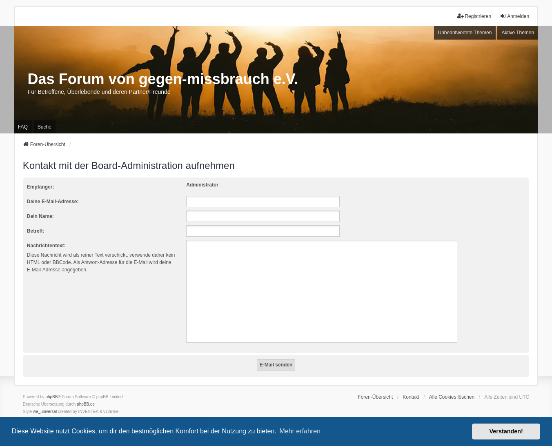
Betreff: (36, 231)
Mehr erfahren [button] (300, 431)
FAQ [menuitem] (23, 127)
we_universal (45, 411)
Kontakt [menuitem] (411, 397)
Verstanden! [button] (506, 431)
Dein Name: (40, 216)
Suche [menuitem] (44, 127)
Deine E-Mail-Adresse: (53, 201)
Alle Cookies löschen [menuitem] (451, 397)
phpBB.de (86, 404)
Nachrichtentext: (46, 246)
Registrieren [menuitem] (474, 16)
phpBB (51, 397)
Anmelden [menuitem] (514, 16)
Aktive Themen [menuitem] (517, 33)
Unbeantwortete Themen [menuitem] (465, 33)
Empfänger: (40, 187)
